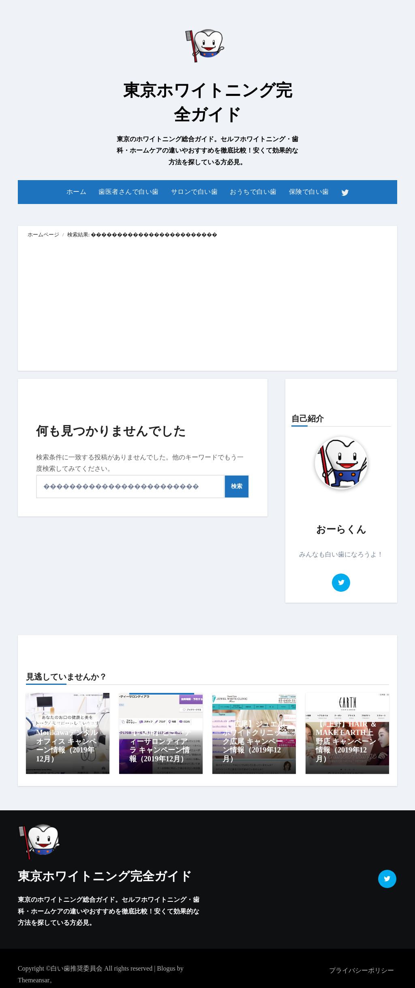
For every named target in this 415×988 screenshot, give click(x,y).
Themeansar (33, 976)
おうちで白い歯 (253, 191)
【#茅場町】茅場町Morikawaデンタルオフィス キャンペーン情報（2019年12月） (67, 741)
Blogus (166, 964)
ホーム (76, 191)
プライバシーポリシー (361, 966)
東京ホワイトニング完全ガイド (105, 872)
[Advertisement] (209, 306)
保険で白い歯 (309, 191)
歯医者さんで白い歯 (128, 191)
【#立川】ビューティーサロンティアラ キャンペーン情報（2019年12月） (160, 746)
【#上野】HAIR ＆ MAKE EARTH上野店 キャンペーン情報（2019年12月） (346, 741)
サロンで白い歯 (194, 191)
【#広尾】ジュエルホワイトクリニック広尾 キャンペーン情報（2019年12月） (253, 741)
